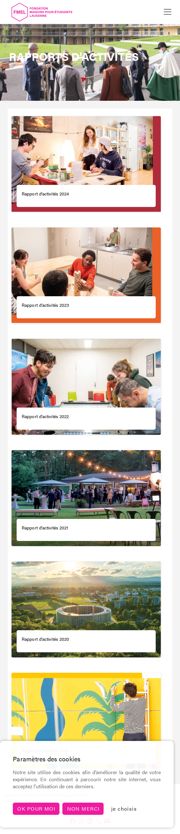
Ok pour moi (36, 808)
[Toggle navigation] (167, 12)
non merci (83, 808)
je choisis (124, 808)
